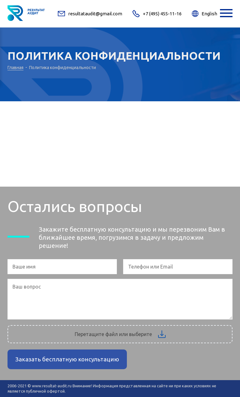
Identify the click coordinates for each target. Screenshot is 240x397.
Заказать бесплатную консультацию (67, 359)
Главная (15, 67)
